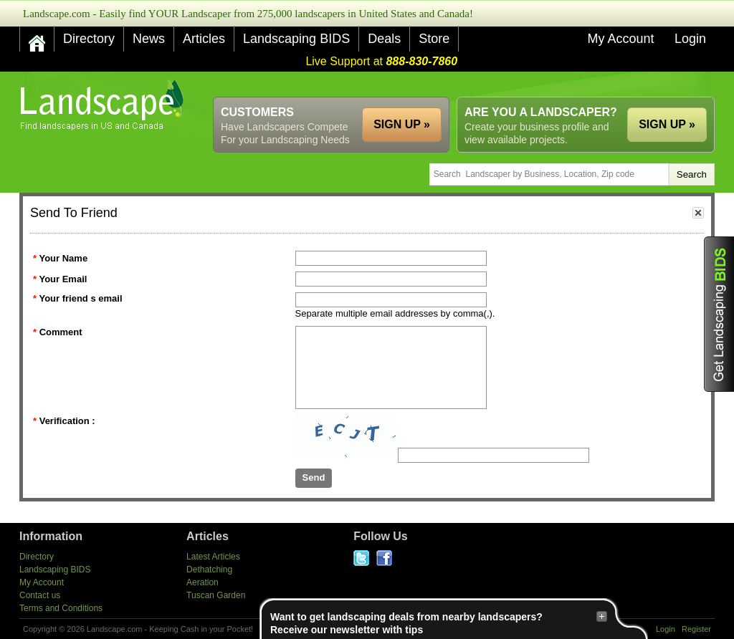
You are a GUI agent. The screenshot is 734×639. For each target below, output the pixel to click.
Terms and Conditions (61, 608)
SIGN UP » (667, 124)
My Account (620, 39)
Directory (89, 39)
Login (690, 39)
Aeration (202, 582)
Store (434, 39)
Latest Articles (213, 557)
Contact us (39, 595)
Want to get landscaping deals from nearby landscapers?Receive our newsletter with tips (438, 622)
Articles (204, 39)
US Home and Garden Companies (103, 105)
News (149, 39)
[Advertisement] (454, 84)
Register (696, 629)
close (698, 212)
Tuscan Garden (215, 595)
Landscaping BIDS (296, 39)
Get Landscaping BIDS (719, 314)
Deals (384, 39)
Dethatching (209, 569)
